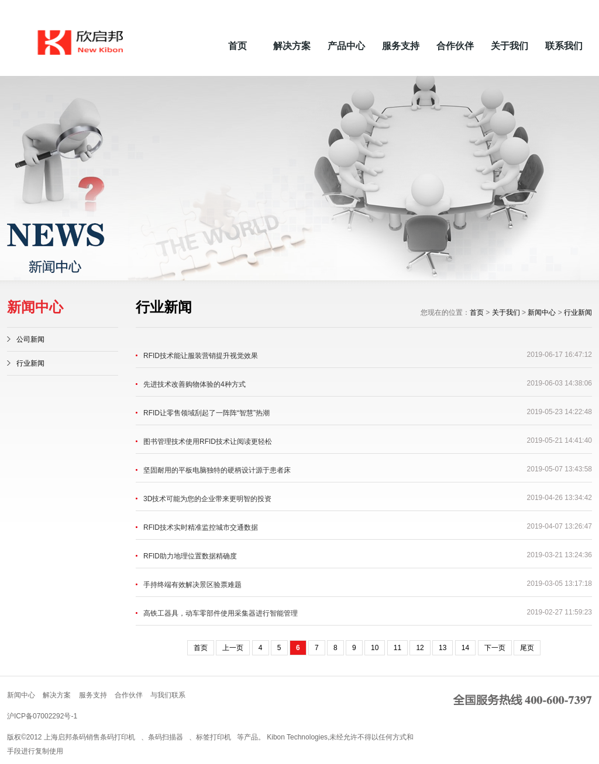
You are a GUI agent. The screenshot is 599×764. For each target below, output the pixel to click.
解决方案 (292, 46)
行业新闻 (30, 363)
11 (397, 648)
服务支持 (400, 46)
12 (420, 648)
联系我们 (564, 46)
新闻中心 (542, 312)
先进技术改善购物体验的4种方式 (194, 384)
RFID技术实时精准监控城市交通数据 (200, 527)
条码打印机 (117, 737)
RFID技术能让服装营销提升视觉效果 (200, 356)
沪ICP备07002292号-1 (42, 716)
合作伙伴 (455, 46)
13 (442, 648)
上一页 (232, 648)
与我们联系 (167, 695)
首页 (237, 46)
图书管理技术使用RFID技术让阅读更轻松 (207, 441)
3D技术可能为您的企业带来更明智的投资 (207, 499)
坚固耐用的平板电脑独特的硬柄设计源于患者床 (217, 470)
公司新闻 (30, 339)
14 (465, 648)
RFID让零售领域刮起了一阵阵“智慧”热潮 (206, 413)
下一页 (494, 648)
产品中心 (346, 46)
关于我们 (509, 46)
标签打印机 (213, 737)
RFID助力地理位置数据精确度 (190, 556)
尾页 (527, 648)
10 (374, 648)
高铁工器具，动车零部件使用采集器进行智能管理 (220, 613)
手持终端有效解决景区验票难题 (192, 585)
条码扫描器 (165, 737)
